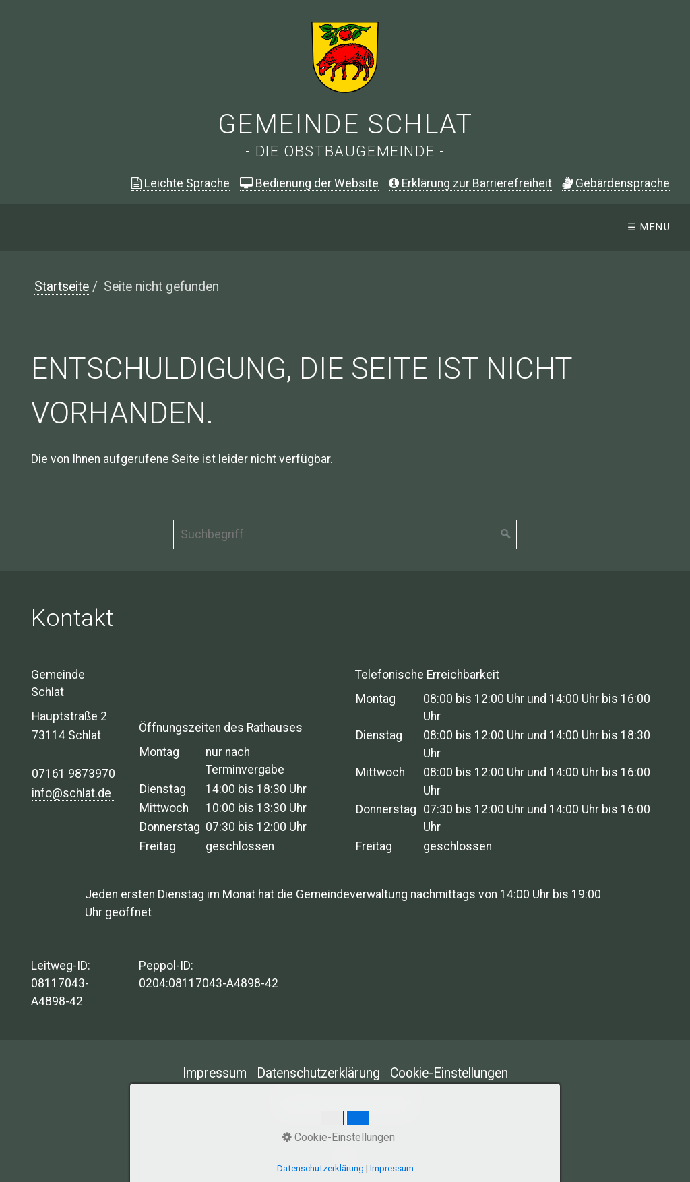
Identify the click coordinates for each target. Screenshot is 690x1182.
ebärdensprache (616, 183)
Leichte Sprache (180, 183)
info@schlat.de (73, 793)
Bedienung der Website (309, 183)
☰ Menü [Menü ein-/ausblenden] (649, 227)
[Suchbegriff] (345, 534)
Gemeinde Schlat (345, 124)
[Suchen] (506, 534)
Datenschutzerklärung (318, 1073)
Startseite (61, 286)
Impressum (215, 1073)
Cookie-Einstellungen (449, 1073)
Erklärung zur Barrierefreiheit (470, 183)
